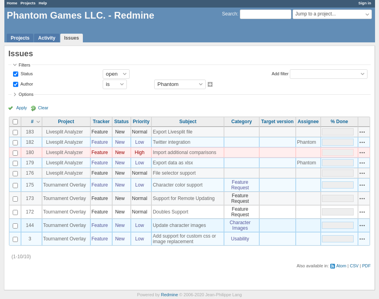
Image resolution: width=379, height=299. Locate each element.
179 (30, 163)
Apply (21, 107)
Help (43, 3)
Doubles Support (170, 212)
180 (30, 152)
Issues (71, 38)
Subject (187, 121)
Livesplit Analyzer (64, 132)
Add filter (280, 73)
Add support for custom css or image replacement (184, 238)
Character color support (177, 185)
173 (30, 198)
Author (26, 83)
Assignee (308, 121)
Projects (28, 3)
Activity (46, 38)
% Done (339, 121)
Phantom (306, 142)
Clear (43, 107)
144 (30, 225)
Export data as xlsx (173, 163)
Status (26, 73)
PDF (366, 265)
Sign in (364, 3)
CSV (354, 265)
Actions (362, 132)
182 (30, 142)
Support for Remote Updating (183, 198)
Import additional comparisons (184, 152)
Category (242, 121)
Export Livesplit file (172, 132)
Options (26, 94)
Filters (24, 65)
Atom (341, 265)
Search (229, 14)
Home (12, 3)
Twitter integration (171, 142)
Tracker (101, 121)
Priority (141, 121)
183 (30, 132)
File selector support (174, 173)
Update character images (179, 225)
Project (66, 121)
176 (30, 173)
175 (30, 185)
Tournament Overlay (64, 185)
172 (30, 212)
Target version (277, 121)
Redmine (169, 294)
